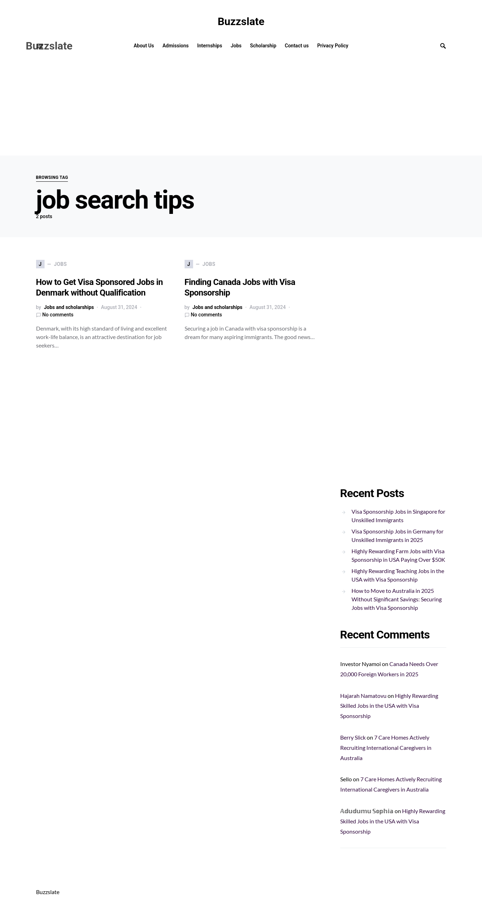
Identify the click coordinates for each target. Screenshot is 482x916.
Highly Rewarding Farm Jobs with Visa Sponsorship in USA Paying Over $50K (398, 555)
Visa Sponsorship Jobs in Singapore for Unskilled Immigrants (398, 515)
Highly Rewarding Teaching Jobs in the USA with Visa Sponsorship (398, 575)
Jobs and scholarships (69, 307)
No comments (58, 314)
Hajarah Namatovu (363, 695)
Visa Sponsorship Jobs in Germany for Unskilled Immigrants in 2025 (397, 535)
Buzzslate (240, 21)
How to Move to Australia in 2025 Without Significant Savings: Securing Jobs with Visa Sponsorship (397, 599)
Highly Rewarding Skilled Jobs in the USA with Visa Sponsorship (389, 705)
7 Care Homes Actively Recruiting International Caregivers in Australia (385, 747)
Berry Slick (353, 737)
